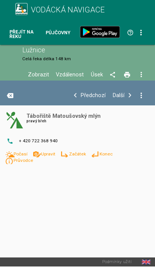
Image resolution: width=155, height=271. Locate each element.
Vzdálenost (70, 75)
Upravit (49, 154)
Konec (106, 154)
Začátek (78, 154)
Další (118, 95)
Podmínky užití (117, 262)
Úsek (97, 75)
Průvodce (23, 160)
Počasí (21, 154)
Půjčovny (58, 32)
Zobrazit (38, 75)
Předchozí (93, 95)
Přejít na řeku (21, 34)
